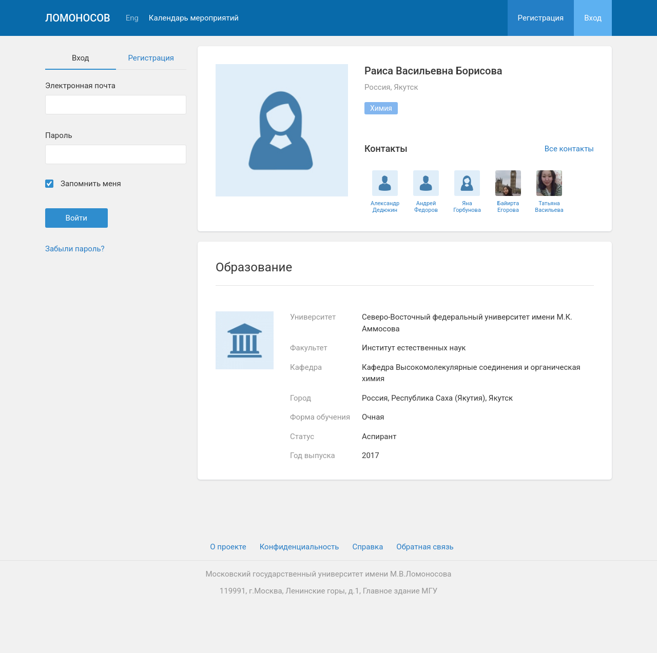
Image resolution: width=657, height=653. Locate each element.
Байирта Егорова (508, 206)
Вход (593, 18)
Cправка (367, 546)
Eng (132, 18)
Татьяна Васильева (549, 206)
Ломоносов (77, 18)
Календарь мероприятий (194, 18)
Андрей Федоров (426, 206)
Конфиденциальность (299, 546)
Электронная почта (80, 86)
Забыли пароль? (75, 248)
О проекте (228, 546)
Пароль (58, 136)
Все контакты (569, 148)
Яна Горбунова (467, 206)
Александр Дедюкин (385, 206)
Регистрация (541, 18)
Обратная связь (424, 546)
